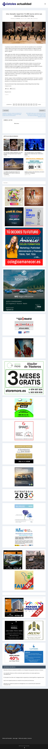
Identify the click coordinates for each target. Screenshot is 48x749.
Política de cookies (22, 738)
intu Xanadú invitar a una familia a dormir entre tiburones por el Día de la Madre (34, 153)
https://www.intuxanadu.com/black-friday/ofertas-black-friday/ (26, 84)
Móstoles (18, 18)
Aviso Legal (15, 738)
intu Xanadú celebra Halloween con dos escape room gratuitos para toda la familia (13, 153)
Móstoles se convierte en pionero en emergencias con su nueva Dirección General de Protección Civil (22, 684)
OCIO (29, 18)
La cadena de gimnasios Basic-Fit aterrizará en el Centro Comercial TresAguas (12, 173)
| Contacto (29, 738)
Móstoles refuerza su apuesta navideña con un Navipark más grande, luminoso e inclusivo (23, 670)
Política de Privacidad (7, 738)
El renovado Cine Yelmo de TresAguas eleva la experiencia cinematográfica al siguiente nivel (24, 677)
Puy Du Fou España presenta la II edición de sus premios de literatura (19, 680)
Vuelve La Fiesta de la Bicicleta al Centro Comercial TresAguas (34, 172)
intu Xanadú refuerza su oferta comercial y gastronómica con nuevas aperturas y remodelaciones (22, 674)
